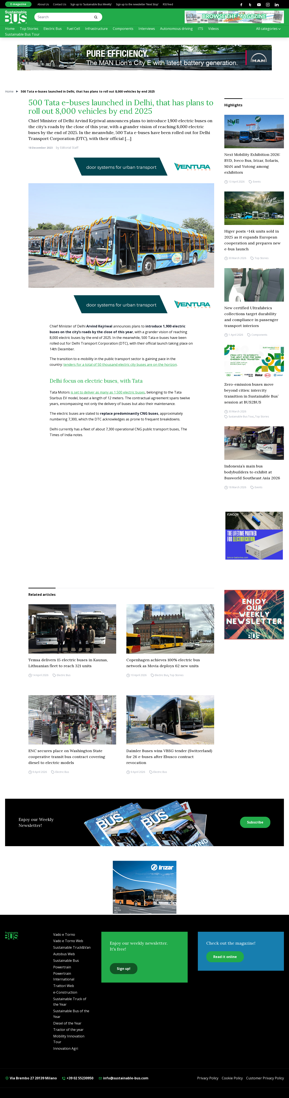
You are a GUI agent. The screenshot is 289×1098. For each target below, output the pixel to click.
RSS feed (168, 4)
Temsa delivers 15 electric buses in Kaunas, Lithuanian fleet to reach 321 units (68, 662)
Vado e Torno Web (68, 941)
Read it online (225, 956)
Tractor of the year (68, 1029)
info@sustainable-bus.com (123, 1078)
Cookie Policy (232, 1078)
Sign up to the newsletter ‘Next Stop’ (137, 4)
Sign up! (123, 968)
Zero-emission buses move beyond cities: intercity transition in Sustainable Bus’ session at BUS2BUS (251, 393)
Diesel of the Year (67, 1023)
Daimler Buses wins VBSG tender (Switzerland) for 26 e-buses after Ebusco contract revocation (169, 756)
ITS (200, 28)
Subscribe (255, 822)
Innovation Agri (65, 1048)
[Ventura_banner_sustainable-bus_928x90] (121, 167)
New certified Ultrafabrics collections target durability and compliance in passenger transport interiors (251, 316)
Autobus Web (64, 954)
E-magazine (18, 4)
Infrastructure (96, 28)
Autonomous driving (176, 28)
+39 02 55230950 (77, 1078)
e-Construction (65, 992)
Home (10, 28)
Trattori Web (63, 985)
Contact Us (59, 4)
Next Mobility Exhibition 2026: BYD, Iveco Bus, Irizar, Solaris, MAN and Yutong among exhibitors (252, 163)
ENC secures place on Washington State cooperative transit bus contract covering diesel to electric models (66, 756)
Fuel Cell (73, 28)
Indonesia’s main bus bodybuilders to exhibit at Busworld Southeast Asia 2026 (252, 472)
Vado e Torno (64, 934)
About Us (43, 4)
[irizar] (144, 887)
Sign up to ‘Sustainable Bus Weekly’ (91, 4)
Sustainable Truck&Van (72, 947)
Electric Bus (52, 28)
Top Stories (29, 28)
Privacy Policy (207, 1078)
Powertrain (62, 967)
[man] (144, 57)
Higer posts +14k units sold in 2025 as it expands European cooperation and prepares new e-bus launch (252, 240)
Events (257, 181)
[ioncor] (254, 536)
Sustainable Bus (66, 960)
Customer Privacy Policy (265, 1078)
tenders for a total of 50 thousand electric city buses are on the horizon (120, 364)
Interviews (146, 28)
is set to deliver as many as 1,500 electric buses (108, 392)
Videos (213, 28)
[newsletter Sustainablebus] (254, 614)
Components (123, 28)
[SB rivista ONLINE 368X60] (234, 17)
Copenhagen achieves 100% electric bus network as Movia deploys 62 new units (163, 662)
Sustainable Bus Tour (22, 34)
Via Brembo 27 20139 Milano (31, 1078)
